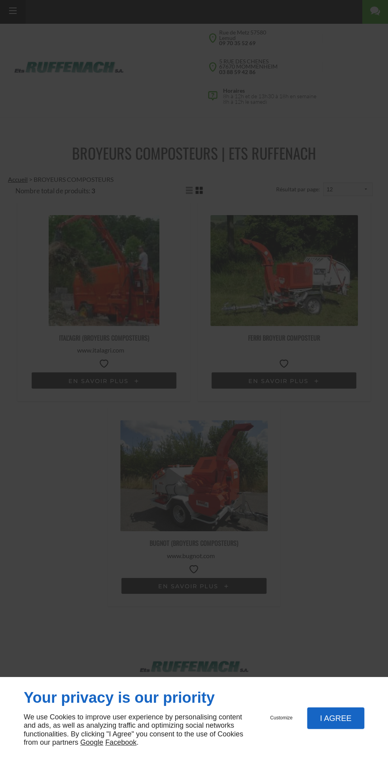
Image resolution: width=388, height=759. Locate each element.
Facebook (120, 742)
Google (91, 742)
